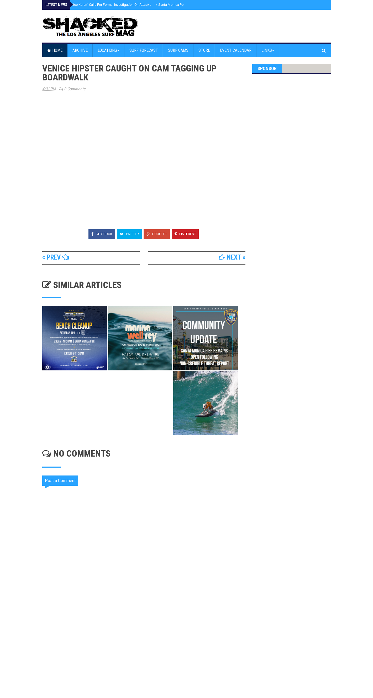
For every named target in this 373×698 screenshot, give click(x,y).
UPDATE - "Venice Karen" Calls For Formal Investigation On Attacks (100, 5)
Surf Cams (178, 50)
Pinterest (185, 234)
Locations (108, 50)
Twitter (129, 234)
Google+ (156, 234)
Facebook (101, 234)
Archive (80, 50)
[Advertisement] (147, 644)
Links (267, 50)
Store (204, 50)
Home (54, 50)
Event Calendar (235, 50)
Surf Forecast (143, 50)
